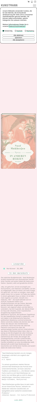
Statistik (18, 31)
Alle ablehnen (18, 35)
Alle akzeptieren (18, 40)
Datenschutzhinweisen (17, 26)
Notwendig (7, 31)
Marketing (29, 31)
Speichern (18, 37)
